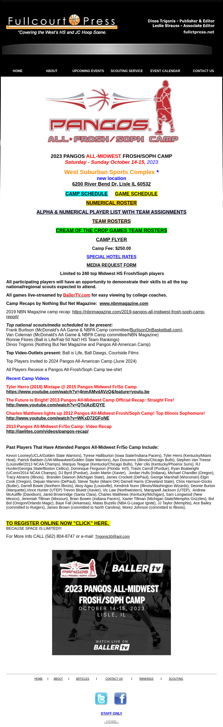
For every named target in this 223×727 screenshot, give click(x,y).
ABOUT (52, 71)
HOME (17, 71)
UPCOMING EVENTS (88, 71)
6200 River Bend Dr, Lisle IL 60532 (111, 184)
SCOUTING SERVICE (127, 71)
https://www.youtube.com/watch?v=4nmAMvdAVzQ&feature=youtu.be (78, 391)
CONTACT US (203, 71)
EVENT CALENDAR (165, 71)
